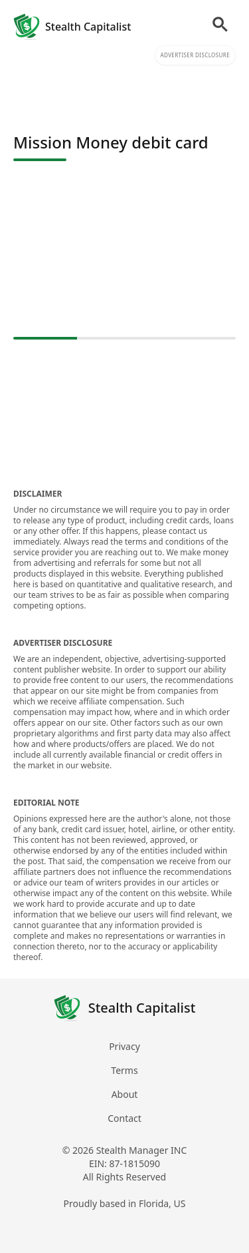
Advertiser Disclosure (195, 55)
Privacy (124, 1046)
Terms (124, 1070)
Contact (124, 1118)
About (125, 1094)
